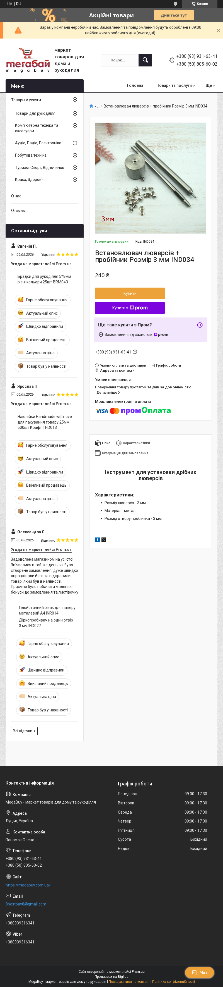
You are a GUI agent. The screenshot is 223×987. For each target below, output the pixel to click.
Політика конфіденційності (173, 982)
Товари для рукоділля (35, 113)
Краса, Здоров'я (30, 179)
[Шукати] (145, 60)
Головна (135, 85)
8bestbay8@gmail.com (26, 904)
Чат (199, 972)
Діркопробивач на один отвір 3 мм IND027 (46, 623)
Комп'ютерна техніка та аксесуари (36, 128)
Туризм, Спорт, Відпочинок (39, 167)
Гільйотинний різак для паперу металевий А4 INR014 (47, 610)
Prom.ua (138, 972)
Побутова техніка (31, 155)
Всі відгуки (22, 731)
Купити (130, 293)
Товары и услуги (26, 100)
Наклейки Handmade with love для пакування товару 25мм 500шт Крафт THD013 (45, 422)
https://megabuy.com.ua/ (28, 885)
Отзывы (18, 210)
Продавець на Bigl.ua (112, 977)
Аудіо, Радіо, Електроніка (38, 143)
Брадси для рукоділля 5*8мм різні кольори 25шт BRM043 (44, 279)
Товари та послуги (174, 85)
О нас (16, 196)
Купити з (130, 307)
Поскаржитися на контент (129, 982)
